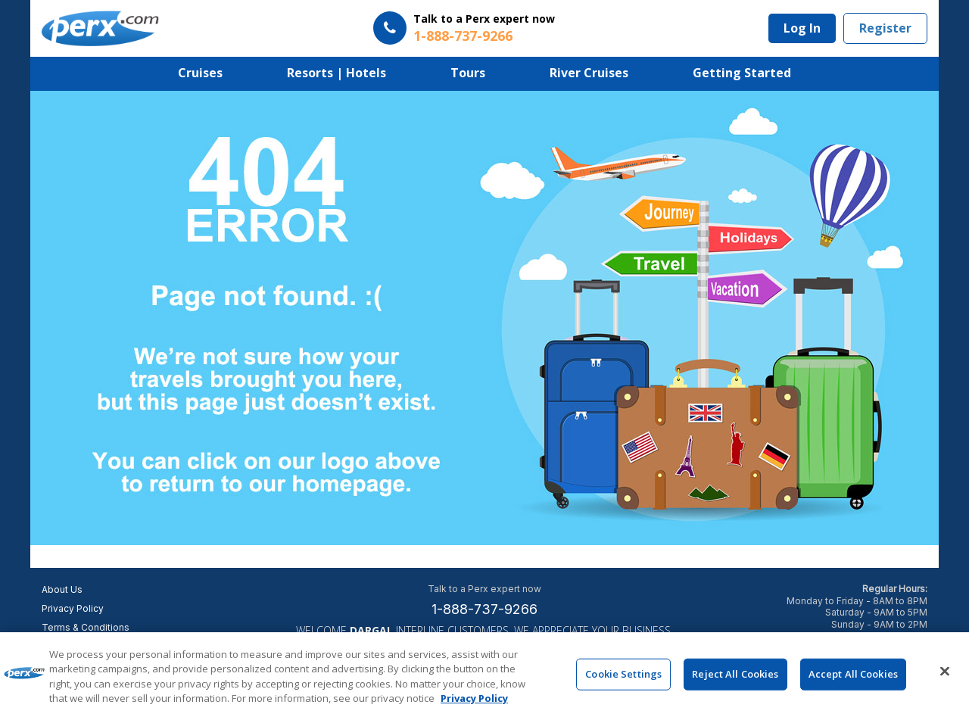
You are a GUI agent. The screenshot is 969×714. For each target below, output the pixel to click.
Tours (467, 72)
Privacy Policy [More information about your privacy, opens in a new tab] (474, 699)
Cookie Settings (623, 674)
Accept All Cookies (853, 674)
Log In (802, 28)
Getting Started (742, 72)
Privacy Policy (73, 608)
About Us (62, 589)
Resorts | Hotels (336, 72)
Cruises (200, 72)
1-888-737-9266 (484, 609)
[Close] (944, 672)
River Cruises (589, 72)
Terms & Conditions (85, 627)
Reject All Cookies (735, 674)
